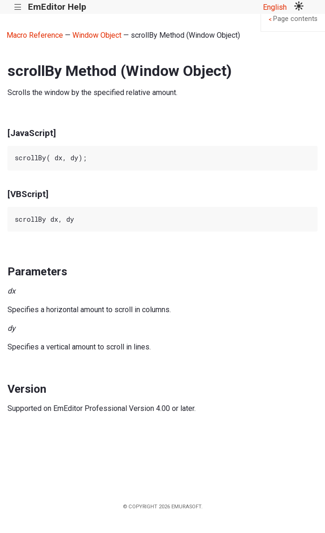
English (275, 7)
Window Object (96, 35)
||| (18, 7)
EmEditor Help (57, 6)
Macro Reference (35, 35)
